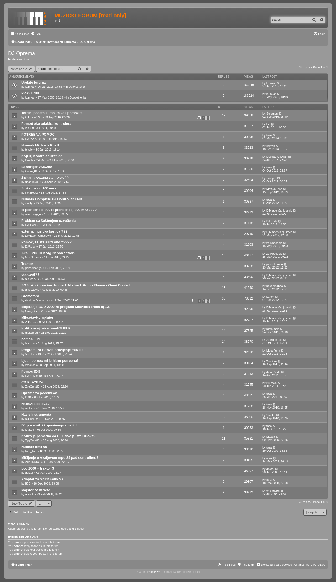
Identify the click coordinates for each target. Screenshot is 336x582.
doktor (29, 472)
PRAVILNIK (30, 93)
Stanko (270, 415)
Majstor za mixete (35, 490)
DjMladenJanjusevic (279, 210)
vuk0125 (30, 321)
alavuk (29, 494)
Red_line (30, 451)
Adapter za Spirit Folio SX (42, 479)
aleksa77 (31, 278)
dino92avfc (32, 289)
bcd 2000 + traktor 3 (37, 468)
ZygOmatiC (32, 386)
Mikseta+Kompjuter (37, 318)
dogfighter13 (33, 181)
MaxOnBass (274, 188)
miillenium (31, 418)
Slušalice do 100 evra (38, 188)
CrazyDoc (31, 311)
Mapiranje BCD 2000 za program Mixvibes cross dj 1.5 (65, 307)
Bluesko (271, 382)
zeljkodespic (274, 242)
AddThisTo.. (32, 461)
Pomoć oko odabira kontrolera (46, 124)
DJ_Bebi (30, 224)
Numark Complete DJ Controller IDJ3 (51, 199)
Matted (29, 429)
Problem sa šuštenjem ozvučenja (48, 221)
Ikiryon (270, 145)
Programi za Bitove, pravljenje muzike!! (53, 350)
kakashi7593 (33, 117)
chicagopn (273, 490)
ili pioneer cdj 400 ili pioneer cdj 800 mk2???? (59, 210)
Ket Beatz (31, 192)
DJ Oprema (21, 53)
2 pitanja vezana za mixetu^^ (45, 177)
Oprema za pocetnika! (39, 393)
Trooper (271, 178)
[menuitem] (36, 34)
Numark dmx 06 (34, 447)
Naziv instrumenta (36, 414)
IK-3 (27, 483)
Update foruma (33, 82)
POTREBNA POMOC (38, 134)
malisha (30, 408)
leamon (30, 343)
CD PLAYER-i (32, 382)
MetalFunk (273, 350)
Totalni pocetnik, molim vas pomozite (52, 113)
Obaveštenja (77, 86)
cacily (29, 203)
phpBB (154, 571)
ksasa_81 (31, 171)
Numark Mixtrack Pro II (40, 145)
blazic (29, 149)
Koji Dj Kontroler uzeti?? (41, 156)
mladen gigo (33, 214)
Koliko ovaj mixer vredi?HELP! (46, 328)
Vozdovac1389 (34, 354)
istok (269, 458)
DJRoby (30, 246)
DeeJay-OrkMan (35, 160)
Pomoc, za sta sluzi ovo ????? (46, 242)
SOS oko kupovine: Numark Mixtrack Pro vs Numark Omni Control (75, 285)
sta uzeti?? (30, 274)
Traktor (27, 264)
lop (27, 128)
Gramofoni (30, 296)
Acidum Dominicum (37, 300)
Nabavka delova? (35, 404)
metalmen (31, 332)
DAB (28, 397)
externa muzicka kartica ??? (44, 231)
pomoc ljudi (31, 339)
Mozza (270, 436)
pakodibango (33, 268)
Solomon (272, 113)
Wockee (30, 365)
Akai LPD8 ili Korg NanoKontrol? (48, 253)
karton (270, 296)
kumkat (29, 86)
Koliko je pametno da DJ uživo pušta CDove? (58, 436)
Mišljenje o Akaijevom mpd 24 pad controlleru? (59, 458)
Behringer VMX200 (36, 167)
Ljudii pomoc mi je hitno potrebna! (49, 361)
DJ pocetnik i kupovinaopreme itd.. (49, 425)
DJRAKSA (32, 138)
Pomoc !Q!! (30, 371)
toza (27, 59)
